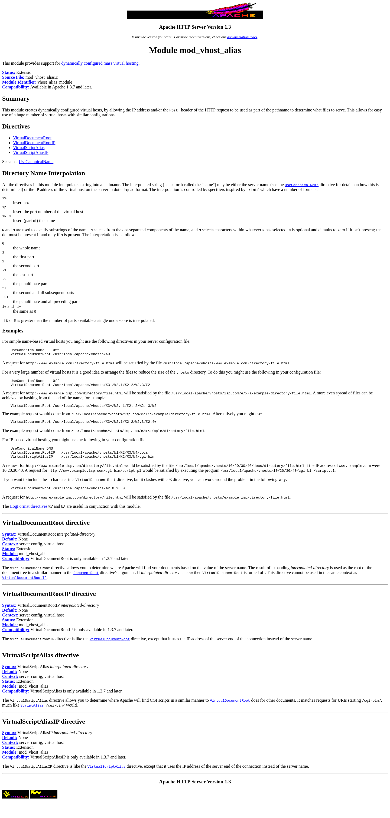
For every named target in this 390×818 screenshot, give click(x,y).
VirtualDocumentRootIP (34, 142)
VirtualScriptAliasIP (30, 152)
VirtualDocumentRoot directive (46, 538)
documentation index (242, 37)
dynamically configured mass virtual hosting (99, 63)
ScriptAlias (32, 721)
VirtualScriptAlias (28, 147)
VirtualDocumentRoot (32, 138)
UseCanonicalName (36, 161)
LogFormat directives (28, 522)
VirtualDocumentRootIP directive (49, 610)
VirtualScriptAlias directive (40, 671)
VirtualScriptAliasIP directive (43, 737)
